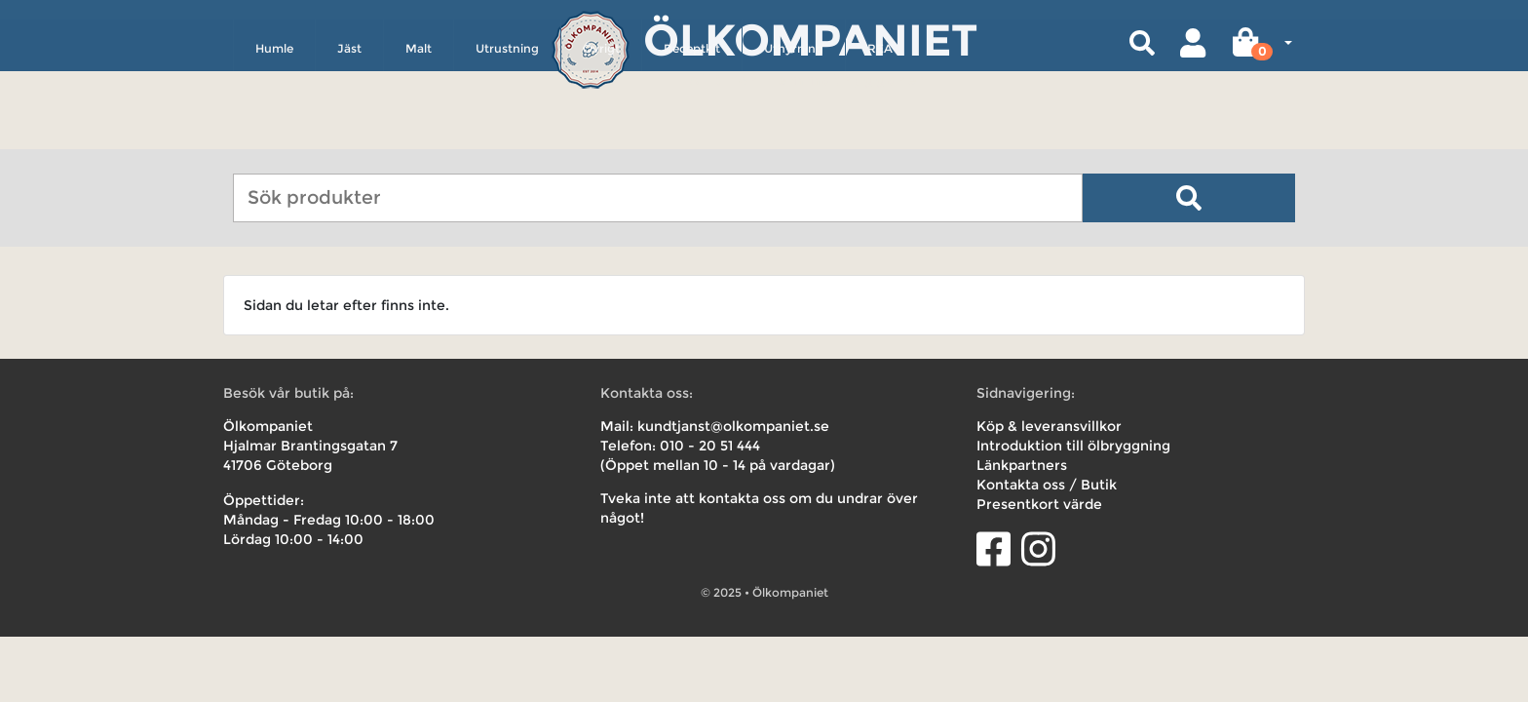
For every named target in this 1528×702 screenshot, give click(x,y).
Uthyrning (793, 133)
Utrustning (507, 133)
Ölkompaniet (810, 38)
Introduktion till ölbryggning (1073, 445)
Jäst (349, 133)
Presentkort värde (1039, 504)
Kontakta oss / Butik (1046, 484)
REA (880, 133)
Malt (418, 133)
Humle (274, 133)
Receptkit (692, 133)
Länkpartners (1021, 465)
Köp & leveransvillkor (1049, 426)
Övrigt (601, 133)
